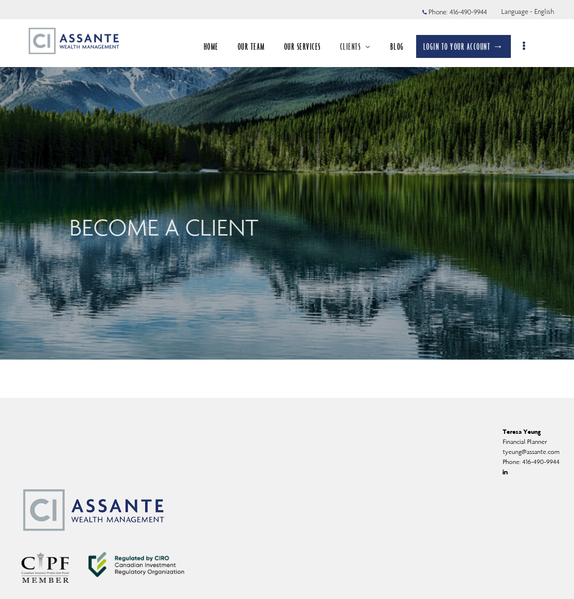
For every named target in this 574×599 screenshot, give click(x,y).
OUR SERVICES (307, 46)
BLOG (402, 46)
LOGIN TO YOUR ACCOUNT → (468, 46)
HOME (216, 46)
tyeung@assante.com (531, 452)
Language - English (527, 11)
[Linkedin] (505, 472)
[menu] (530, 46)
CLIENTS (360, 46)
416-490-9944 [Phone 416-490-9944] (468, 12)
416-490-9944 (541, 462)
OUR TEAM (256, 46)
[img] (287, 180)
